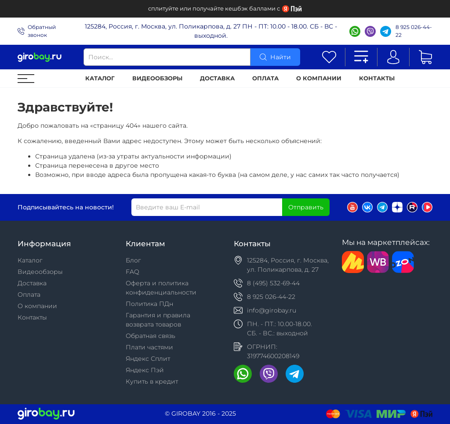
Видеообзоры (157, 78)
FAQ (132, 272)
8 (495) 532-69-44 (273, 283)
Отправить (305, 207)
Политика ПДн (149, 304)
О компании (318, 78)
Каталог (100, 78)
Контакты (377, 78)
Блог (133, 260)
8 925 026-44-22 (414, 31)
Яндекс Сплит (148, 359)
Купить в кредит (152, 381)
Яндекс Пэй (145, 370)
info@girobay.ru (271, 310)
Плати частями (149, 347)
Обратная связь (150, 336)
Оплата (265, 78)
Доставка (217, 78)
